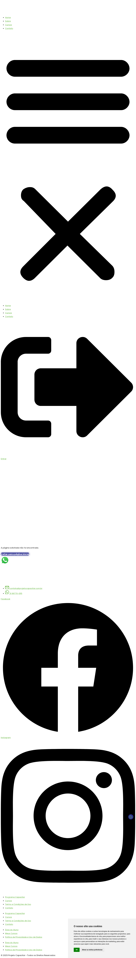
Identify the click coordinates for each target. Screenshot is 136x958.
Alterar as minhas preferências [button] (92, 950)
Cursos (8, 24)
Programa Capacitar (15, 897)
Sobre (8, 21)
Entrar (3, 458)
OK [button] (77, 950)
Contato (9, 28)
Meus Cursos (11, 933)
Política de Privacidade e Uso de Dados (23, 937)
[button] (68, 167)
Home (8, 17)
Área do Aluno (11, 929)
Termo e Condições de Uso (18, 904)
